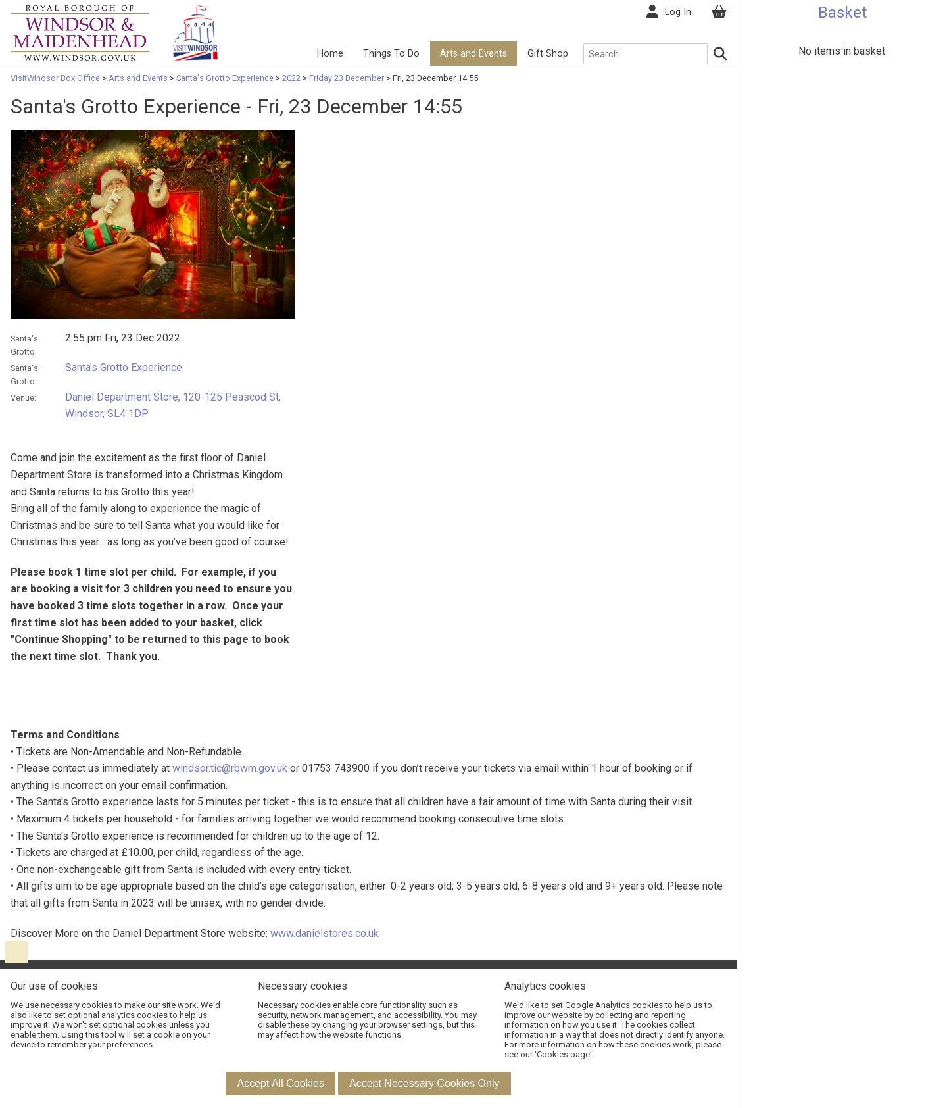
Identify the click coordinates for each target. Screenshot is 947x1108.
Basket (842, 12)
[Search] (721, 54)
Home (330, 53)
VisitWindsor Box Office (56, 78)
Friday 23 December (346, 78)
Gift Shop (547, 53)
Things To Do (391, 53)
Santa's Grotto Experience (225, 78)
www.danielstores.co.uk (324, 933)
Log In (678, 12)
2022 (291, 78)
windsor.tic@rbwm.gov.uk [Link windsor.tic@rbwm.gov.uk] (229, 768)
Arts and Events (473, 53)
